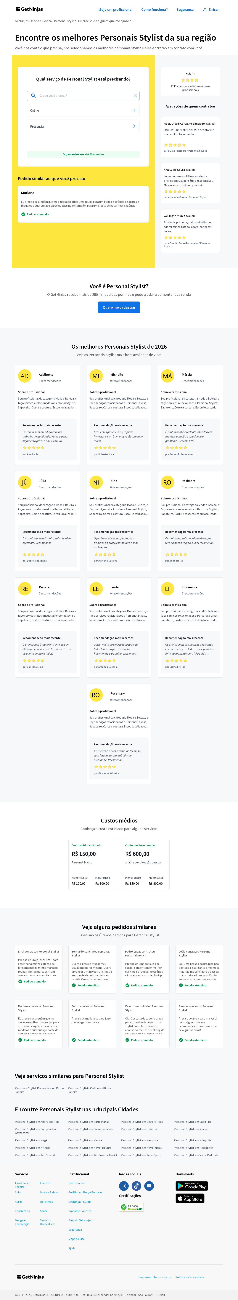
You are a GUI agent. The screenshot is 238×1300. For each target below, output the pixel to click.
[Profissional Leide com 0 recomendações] (119, 627)
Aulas (18, 1192)
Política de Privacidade (189, 1277)
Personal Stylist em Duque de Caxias (90, 1129)
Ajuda (71, 1248)
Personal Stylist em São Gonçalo (36, 1155)
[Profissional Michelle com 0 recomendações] (119, 415)
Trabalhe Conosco (79, 1211)
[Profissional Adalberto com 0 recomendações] (47, 415)
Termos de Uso (163, 1277)
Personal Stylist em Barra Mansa (88, 1121)
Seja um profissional (115, 9)
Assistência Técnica (22, 1185)
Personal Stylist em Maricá (85, 1140)
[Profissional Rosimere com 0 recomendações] (190, 521)
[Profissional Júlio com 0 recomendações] (47, 521)
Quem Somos (76, 1183)
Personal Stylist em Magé (31, 1140)
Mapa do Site (76, 1239)
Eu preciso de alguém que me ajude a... (106, 21)
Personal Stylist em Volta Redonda (196, 1155)
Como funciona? (154, 9)
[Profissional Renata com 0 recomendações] (47, 627)
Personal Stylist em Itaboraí (139, 1129)
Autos (18, 1201)
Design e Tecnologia (22, 1222)
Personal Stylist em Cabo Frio (193, 1121)
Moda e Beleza (41, 21)
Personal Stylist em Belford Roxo (142, 1121)
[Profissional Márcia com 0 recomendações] (190, 415)
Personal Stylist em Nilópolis (192, 1140)
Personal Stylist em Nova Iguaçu (141, 1148)
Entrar (211, 9)
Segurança (185, 9)
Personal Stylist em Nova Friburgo (90, 1148)
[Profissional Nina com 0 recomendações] (119, 521)
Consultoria (22, 1211)
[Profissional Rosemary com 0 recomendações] (119, 734)
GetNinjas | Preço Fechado (85, 1192)
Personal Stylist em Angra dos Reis (37, 1121)
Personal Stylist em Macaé (191, 1129)
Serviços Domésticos (47, 1222)
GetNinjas (22, 21)
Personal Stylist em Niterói (32, 1148)
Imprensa (144, 1277)
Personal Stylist (65, 21)
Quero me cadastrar (119, 307)
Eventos (45, 1183)
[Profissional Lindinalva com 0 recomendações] (190, 627)
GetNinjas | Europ (79, 1201)
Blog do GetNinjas (79, 1220)
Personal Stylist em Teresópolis (141, 1155)
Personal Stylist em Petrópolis (193, 1148)
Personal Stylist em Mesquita (139, 1140)
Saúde (44, 1211)
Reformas (46, 1201)
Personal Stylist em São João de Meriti (92, 1155)
